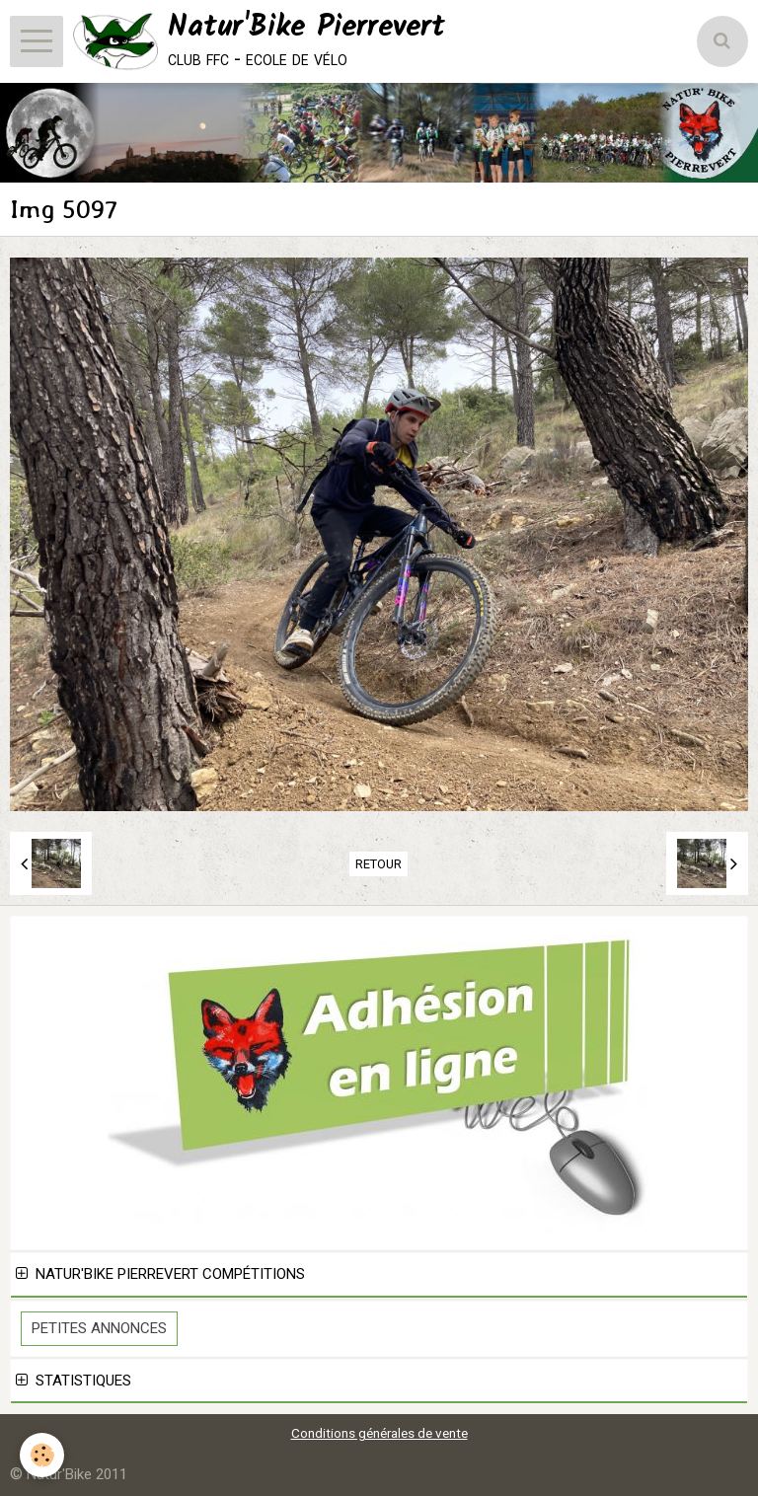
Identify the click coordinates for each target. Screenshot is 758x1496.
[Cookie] (42, 1455)
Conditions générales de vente (379, 1433)
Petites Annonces (99, 1328)
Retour (378, 864)
